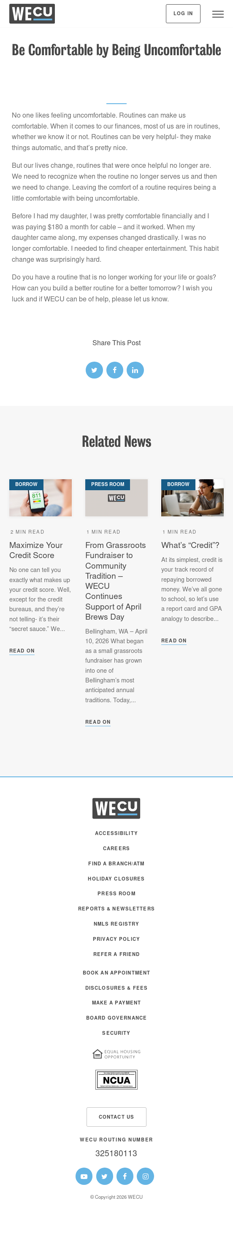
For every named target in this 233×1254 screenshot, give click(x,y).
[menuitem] (116, 838)
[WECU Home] (32, 16)
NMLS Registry (117, 924)
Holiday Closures (116, 879)
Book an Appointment (117, 973)
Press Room (116, 894)
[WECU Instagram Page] (145, 1176)
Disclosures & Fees (116, 988)
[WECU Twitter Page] (104, 1176)
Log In (183, 14)
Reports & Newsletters (116, 909)
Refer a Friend (116, 955)
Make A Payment (116, 1003)
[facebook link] (114, 370)
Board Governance (116, 1018)
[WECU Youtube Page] (84, 1176)
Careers (116, 849)
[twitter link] (94, 370)
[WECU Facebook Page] (124, 1176)
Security (116, 1033)
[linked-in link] (135, 370)
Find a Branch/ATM (116, 864)
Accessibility (116, 834)
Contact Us (116, 1117)
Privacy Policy (116, 939)
